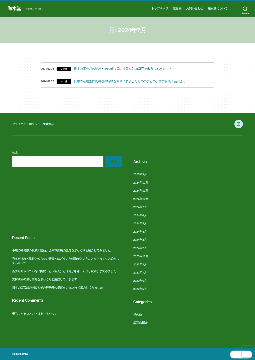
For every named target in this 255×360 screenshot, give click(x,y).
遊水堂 (14, 8)
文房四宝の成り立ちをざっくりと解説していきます (44, 279)
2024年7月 (140, 207)
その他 (63, 69)
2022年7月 (140, 272)
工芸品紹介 (140, 322)
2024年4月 (140, 231)
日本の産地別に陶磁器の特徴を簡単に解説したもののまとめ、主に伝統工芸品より (130, 81)
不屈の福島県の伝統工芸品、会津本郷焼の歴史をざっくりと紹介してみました (61, 250)
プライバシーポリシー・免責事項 (33, 124)
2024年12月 (140, 182)
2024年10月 (140, 199)
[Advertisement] (67, 200)
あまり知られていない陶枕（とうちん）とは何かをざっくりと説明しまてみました (64, 271)
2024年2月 (140, 248)
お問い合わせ (194, 8)
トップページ (159, 8)
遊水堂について (217, 8)
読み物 (177, 8)
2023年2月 (140, 264)
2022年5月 (140, 288)
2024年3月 (140, 239)
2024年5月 (140, 223)
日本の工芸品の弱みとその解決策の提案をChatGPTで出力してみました (122, 68)
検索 (15, 152)
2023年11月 (140, 256)
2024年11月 (140, 190)
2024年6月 (140, 215)
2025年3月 (140, 174)
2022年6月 (140, 280)
